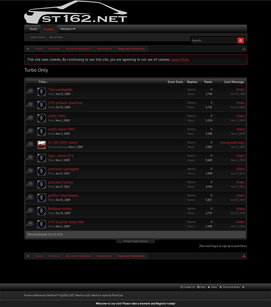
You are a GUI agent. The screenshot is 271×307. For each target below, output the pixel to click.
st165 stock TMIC (61, 129)
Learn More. (180, 59)
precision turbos (60, 182)
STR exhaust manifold (65, 102)
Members (67, 29)
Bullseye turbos (60, 208)
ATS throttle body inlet (66, 222)
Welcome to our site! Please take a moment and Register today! (135, 303)
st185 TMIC (57, 116)
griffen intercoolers (63, 195)
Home (33, 29)
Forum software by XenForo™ (57, 295)
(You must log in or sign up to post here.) (223, 246)
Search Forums (38, 37)
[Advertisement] (135, 270)
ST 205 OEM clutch (63, 142)
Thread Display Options (135, 241)
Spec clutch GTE (61, 155)
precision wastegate (63, 169)
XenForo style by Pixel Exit (107, 295)
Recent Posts (56, 37)
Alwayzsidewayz (58, 147)
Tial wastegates (60, 89)
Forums (49, 29)
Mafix (51, 94)
